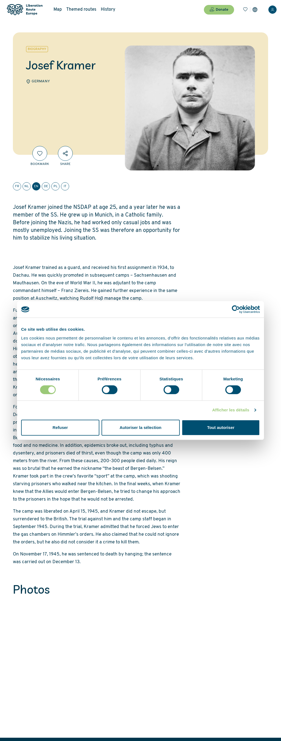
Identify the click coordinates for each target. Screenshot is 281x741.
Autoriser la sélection (141, 427)
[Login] (272, 9)
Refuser (60, 427)
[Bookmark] (39, 153)
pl (56, 186)
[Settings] (255, 9)
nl (26, 186)
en (36, 186)
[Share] (65, 153)
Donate (219, 9)
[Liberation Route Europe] (24, 10)
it (65, 186)
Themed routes (81, 9)
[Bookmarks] (245, 9)
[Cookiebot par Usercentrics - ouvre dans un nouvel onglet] (236, 309)
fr (17, 186)
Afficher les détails (230, 410)
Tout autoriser (221, 427)
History (108, 9)
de (46, 186)
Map (58, 9)
